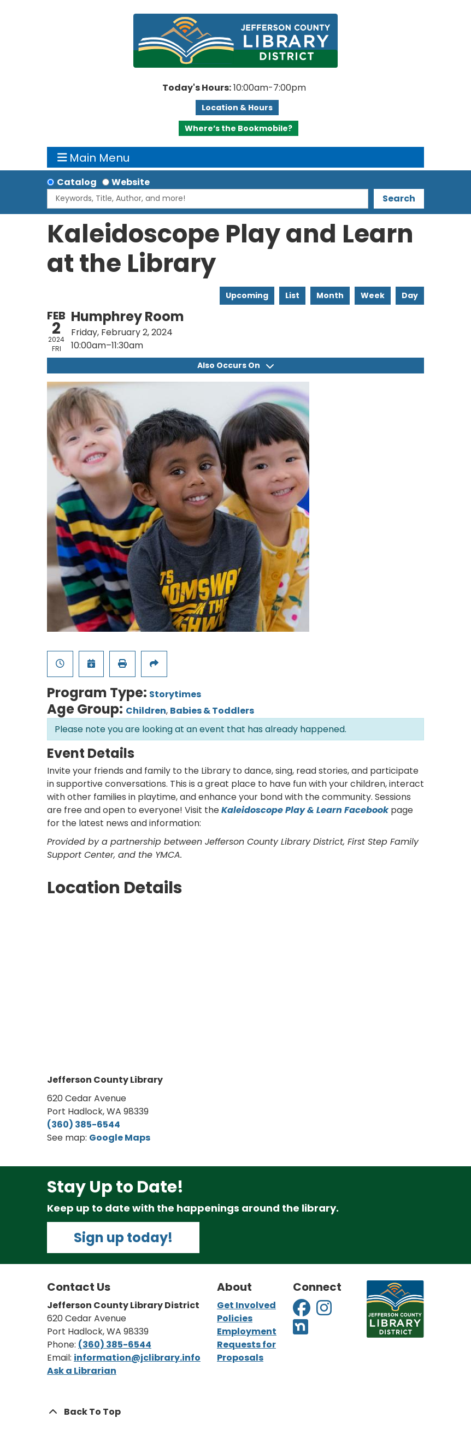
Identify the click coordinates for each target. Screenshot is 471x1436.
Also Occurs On (235, 365)
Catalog (77, 182)
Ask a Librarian (81, 1370)
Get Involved (246, 1305)
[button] (234, 88)
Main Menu (93, 157)
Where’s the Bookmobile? (238, 128)
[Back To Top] (235, 1412)
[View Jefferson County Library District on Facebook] (302, 1311)
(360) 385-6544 (83, 1124)
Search (398, 198)
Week (373, 295)
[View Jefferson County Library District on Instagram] (324, 1311)
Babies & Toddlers (212, 710)
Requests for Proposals (246, 1351)
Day (410, 295)
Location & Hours (237, 107)
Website (130, 182)
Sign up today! (123, 1238)
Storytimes (175, 694)
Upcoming (247, 295)
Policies (234, 1318)
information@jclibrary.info (137, 1357)
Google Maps (119, 1137)
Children (146, 710)
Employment (246, 1331)
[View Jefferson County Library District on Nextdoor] (300, 1330)
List (292, 295)
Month (330, 295)
